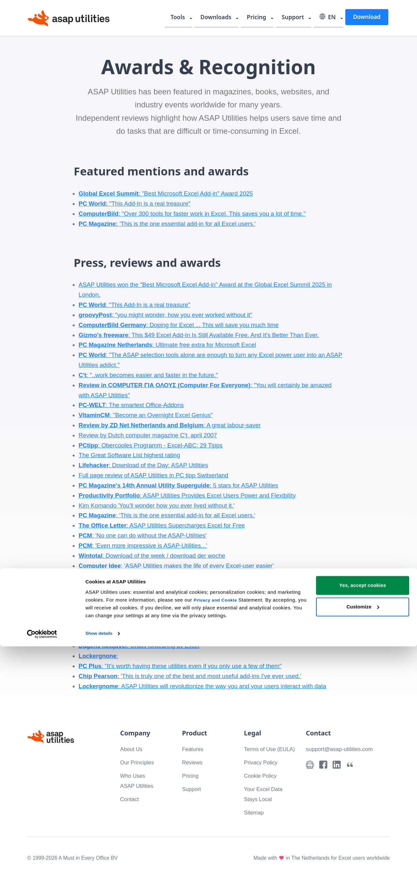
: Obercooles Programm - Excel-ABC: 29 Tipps (151, 445)
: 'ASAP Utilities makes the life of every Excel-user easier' (176, 565)
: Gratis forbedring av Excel (139, 645)
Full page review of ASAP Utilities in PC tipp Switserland (153, 475)
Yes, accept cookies (362, 828)
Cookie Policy (262, 785)
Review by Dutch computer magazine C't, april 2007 (148, 435)
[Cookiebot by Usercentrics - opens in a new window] (42, 876)
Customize (362, 849)
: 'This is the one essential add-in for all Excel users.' (167, 515)
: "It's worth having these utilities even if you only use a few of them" (180, 666)
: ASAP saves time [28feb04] (140, 575)
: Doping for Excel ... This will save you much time (179, 324)
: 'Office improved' (106, 585)
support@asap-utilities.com (342, 748)
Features (194, 748)
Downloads (221, 18)
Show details (100, 876)
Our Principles (139, 762)
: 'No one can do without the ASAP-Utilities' (142, 535)
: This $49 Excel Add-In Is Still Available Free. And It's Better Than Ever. (199, 335)
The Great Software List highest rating (129, 455)
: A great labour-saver (170, 425)
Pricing (260, 18)
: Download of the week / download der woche (152, 555)
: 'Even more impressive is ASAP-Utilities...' (143, 545)
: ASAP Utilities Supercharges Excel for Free (162, 525)
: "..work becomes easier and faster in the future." (148, 375)
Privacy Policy (262, 772)
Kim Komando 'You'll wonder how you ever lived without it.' (156, 505)
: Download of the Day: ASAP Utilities (143, 465)
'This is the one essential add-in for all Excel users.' (167, 223)
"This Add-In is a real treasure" (135, 203)
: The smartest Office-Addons (131, 405)
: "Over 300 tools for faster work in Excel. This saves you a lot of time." (192, 213)
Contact (130, 799)
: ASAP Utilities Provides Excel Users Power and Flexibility (187, 495)
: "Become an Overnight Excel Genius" (145, 415)
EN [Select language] (329, 18)
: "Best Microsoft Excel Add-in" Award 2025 (166, 193)
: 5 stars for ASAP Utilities (178, 485)
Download (366, 17)
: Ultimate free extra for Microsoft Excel (167, 344)
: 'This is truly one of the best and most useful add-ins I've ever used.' (190, 676)
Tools (185, 18)
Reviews (193, 762)
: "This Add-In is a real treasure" (134, 304)
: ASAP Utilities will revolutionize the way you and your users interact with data (202, 686)
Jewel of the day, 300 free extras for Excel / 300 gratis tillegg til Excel (170, 595)
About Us (132, 748)
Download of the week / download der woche (138, 605)
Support (295, 18)
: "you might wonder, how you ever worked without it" (165, 314)
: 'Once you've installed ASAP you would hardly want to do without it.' (174, 615)
